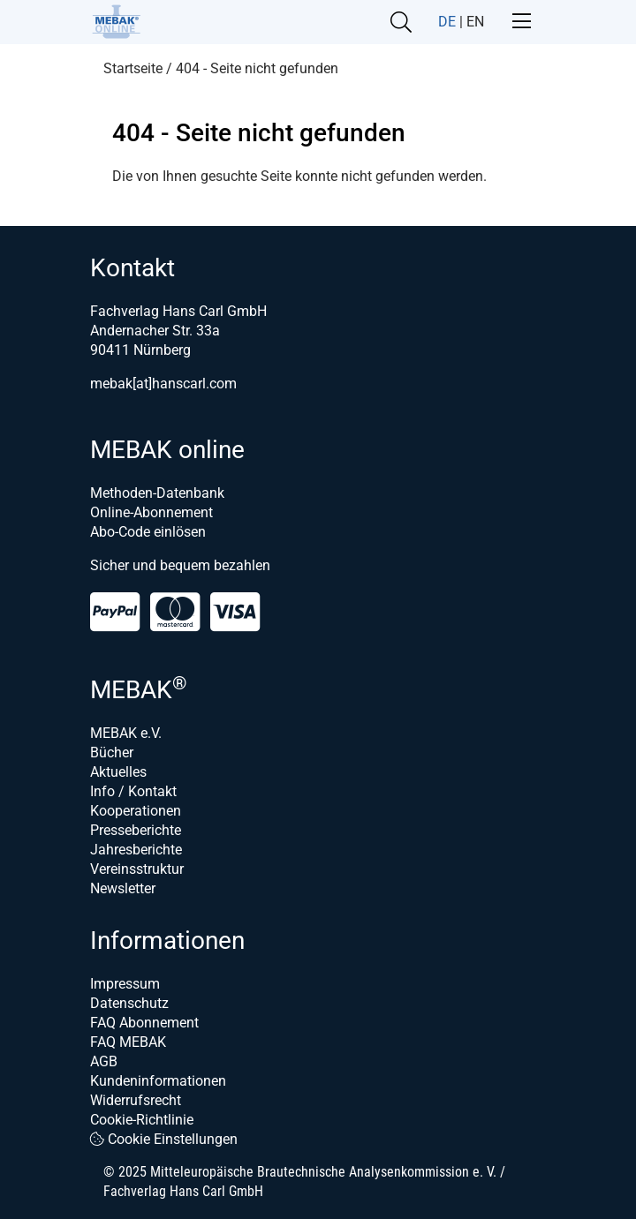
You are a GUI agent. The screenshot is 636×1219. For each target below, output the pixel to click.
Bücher (111, 752)
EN (475, 21)
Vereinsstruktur (137, 869)
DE (447, 21)
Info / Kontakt (133, 791)
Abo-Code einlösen (148, 531)
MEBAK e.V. (126, 733)
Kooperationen (135, 810)
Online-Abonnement (151, 512)
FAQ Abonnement (144, 1022)
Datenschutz (129, 1003)
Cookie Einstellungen (164, 1139)
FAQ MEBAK (128, 1042)
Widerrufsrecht (135, 1100)
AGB (103, 1061)
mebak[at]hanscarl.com (163, 383)
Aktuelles (118, 772)
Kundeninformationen (158, 1080)
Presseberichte (135, 830)
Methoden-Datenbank (157, 493)
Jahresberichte (136, 849)
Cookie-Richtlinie (141, 1119)
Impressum (125, 983)
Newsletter (122, 888)
